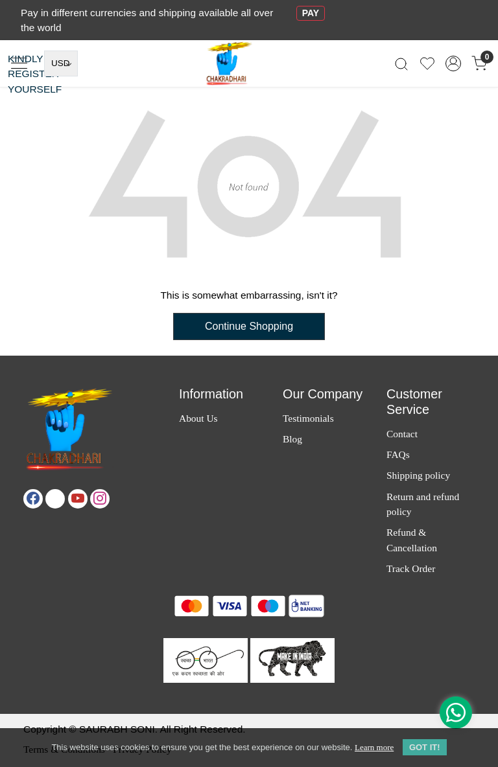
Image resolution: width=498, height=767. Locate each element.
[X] (55, 499)
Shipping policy (418, 475)
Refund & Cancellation (411, 540)
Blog (292, 438)
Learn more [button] (374, 747)
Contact (402, 433)
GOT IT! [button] (424, 747)
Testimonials (308, 418)
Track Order (410, 568)
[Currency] (61, 63)
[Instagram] (100, 499)
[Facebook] (33, 499)
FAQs (398, 454)
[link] (401, 64)
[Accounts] (453, 63)
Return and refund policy (422, 504)
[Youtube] (78, 499)
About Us (198, 418)
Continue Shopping (249, 326)
